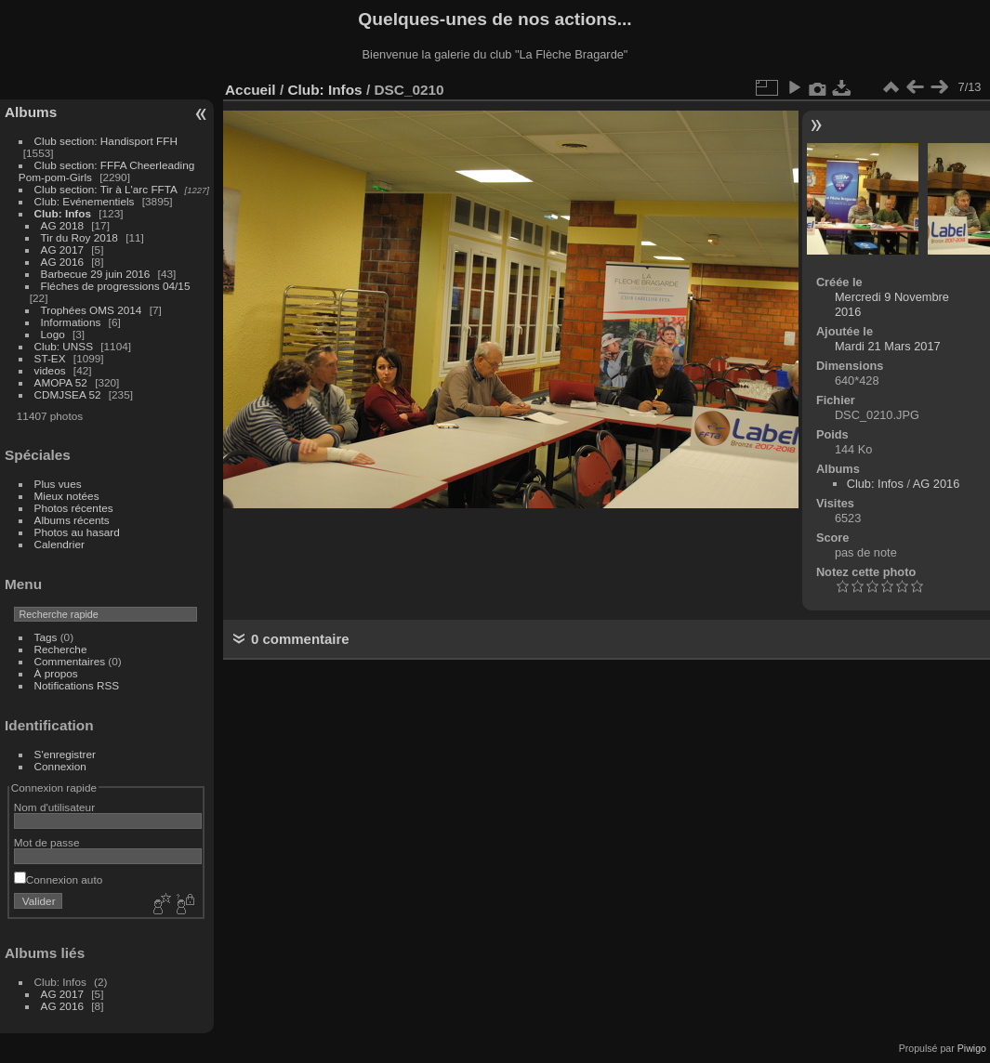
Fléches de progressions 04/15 (116, 286)
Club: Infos (62, 213)
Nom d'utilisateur (54, 807)
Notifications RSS (77, 685)
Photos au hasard (77, 532)
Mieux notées (66, 496)
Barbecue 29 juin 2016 (96, 274)
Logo (53, 334)
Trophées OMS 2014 (91, 310)
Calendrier (59, 544)
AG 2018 (62, 225)
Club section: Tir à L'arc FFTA (106, 189)
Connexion (60, 766)
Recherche (60, 649)
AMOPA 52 (60, 382)
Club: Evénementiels (84, 201)
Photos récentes (73, 508)
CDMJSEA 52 (67, 394)
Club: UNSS (63, 346)
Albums (31, 112)
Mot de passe (47, 842)
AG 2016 (62, 262)
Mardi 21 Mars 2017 (888, 346)
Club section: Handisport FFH (106, 141)
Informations (71, 322)
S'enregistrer (65, 754)
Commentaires (70, 661)
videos (50, 370)
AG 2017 (62, 249)
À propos (56, 673)
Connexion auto (58, 879)
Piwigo (971, 1048)
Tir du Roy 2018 (79, 237)
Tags (46, 637)
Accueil (250, 90)
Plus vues (58, 484)
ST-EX (50, 358)
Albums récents (72, 520)
